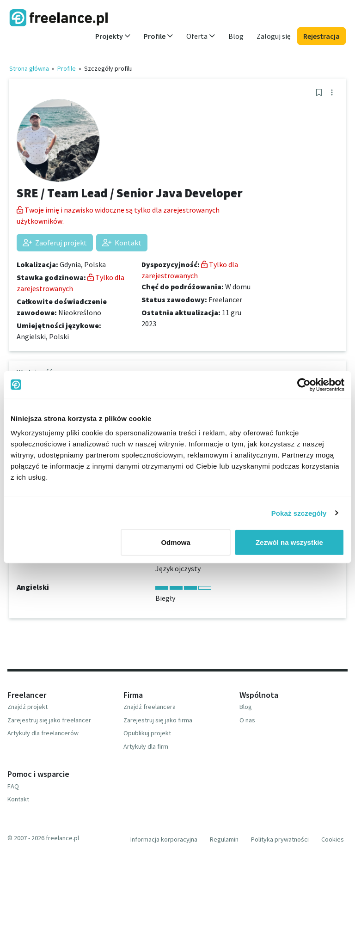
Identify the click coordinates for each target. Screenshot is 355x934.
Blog (236, 36)
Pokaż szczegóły (299, 513)
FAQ (13, 786)
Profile (66, 68)
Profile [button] (158, 36)
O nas (247, 720)
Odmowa (175, 542)
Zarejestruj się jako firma (157, 720)
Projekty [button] (113, 36)
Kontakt (121, 242)
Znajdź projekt (27, 706)
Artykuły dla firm (145, 746)
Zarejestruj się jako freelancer (49, 720)
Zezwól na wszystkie (289, 542)
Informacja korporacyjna (163, 839)
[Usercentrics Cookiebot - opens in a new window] (303, 384)
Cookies (332, 839)
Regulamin (224, 839)
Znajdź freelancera (149, 706)
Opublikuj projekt (147, 733)
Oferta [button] (200, 36)
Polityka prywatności (280, 839)
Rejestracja (321, 36)
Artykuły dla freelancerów (43, 733)
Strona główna (29, 68)
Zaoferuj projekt (55, 242)
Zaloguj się (274, 36)
